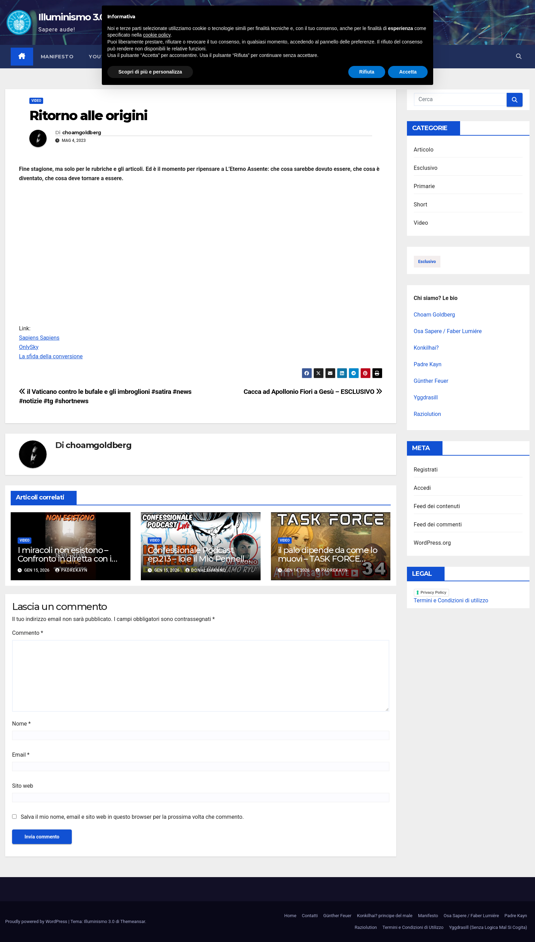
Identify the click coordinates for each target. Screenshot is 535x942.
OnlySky (28, 347)
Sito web (22, 786)
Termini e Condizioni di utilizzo (451, 600)
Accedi (422, 488)
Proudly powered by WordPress (36, 921)
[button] (519, 56)
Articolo (424, 149)
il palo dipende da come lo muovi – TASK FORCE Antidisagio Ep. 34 (327, 558)
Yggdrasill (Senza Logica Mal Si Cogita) (488, 927)
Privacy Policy (434, 592)
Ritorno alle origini (88, 115)
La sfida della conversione (51, 356)
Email (20, 754)
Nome (21, 723)
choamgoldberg (81, 133)
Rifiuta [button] (366, 923)
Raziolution (427, 414)
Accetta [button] (408, 923)
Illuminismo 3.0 (72, 17)
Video (36, 101)
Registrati (426, 469)
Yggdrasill (426, 397)
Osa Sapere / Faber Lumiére (448, 331)
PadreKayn (71, 570)
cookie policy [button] (157, 886)
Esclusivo (426, 168)
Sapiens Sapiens (39, 337)
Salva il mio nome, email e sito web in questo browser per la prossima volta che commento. (132, 817)
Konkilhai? (426, 347)
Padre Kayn (428, 364)
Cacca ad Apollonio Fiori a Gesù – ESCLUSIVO (313, 392)
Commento (27, 633)
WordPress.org (432, 543)
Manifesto (57, 57)
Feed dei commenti (438, 524)
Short (420, 204)
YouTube (102, 57)
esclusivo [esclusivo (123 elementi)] (427, 261)
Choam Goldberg (434, 314)
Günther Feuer (431, 381)
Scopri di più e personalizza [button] (150, 923)
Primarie (424, 186)
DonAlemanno (205, 570)
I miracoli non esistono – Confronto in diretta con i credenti (64, 558)
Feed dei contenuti (437, 506)
